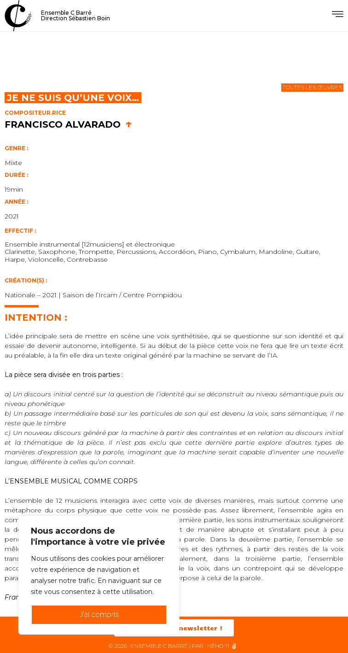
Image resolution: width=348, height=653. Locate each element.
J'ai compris (99, 614)
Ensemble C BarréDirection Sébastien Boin (75, 15)
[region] (99, 575)
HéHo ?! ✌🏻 (222, 645)
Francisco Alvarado (68, 124)
